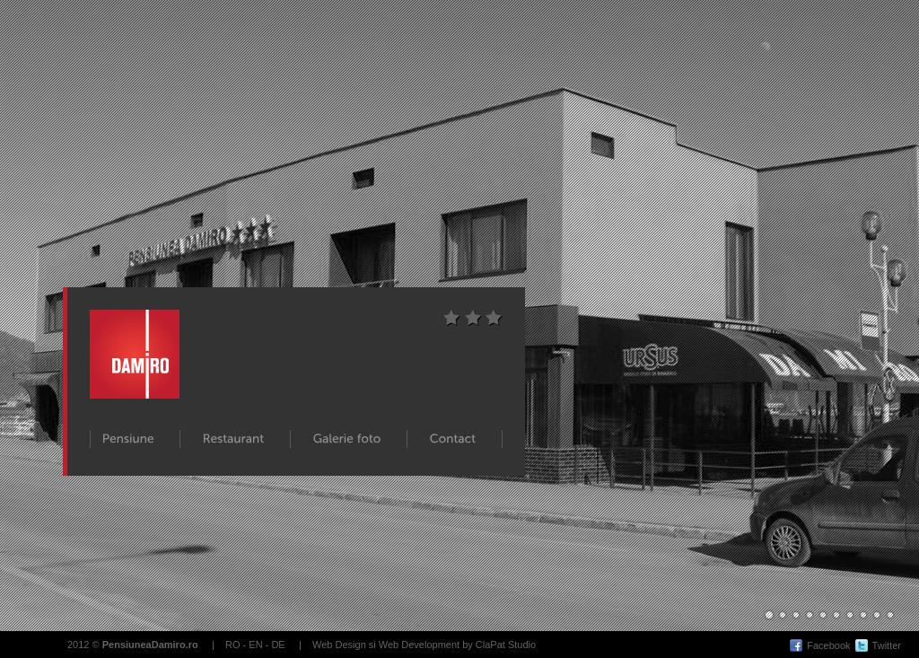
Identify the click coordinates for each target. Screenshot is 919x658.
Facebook (828, 645)
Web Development (419, 644)
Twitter (886, 645)
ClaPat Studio (506, 644)
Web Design (339, 644)
